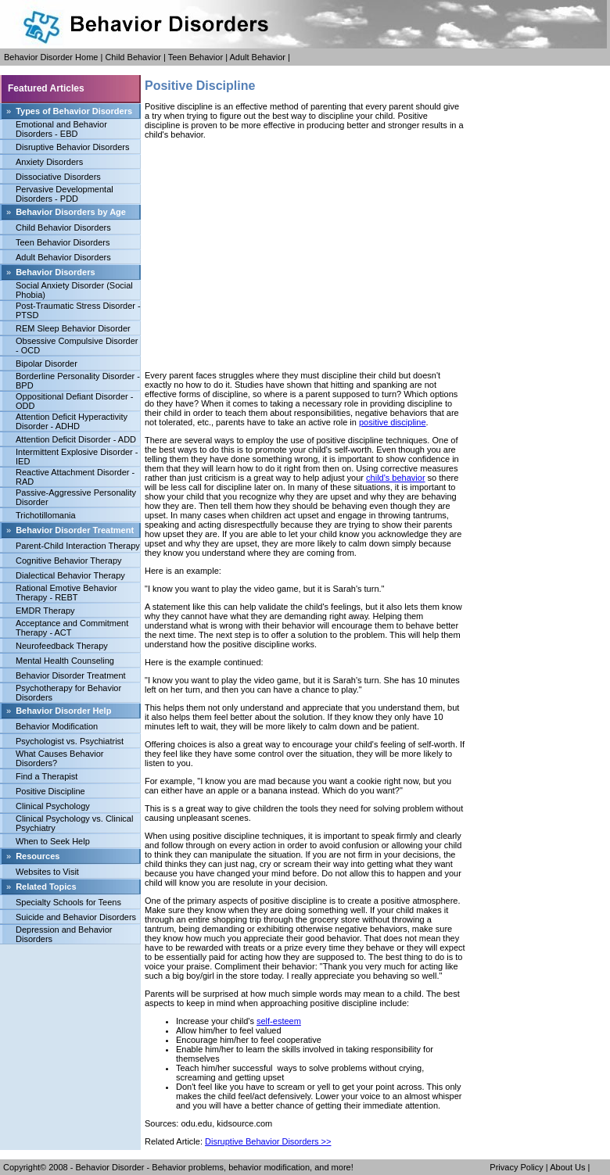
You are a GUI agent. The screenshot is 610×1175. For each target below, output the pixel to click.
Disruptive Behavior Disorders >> (268, 1141)
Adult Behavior (257, 57)
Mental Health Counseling (65, 660)
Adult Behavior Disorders (63, 257)
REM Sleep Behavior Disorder (73, 328)
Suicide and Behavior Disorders (76, 917)
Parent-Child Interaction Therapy (78, 545)
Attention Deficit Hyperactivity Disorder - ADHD (71, 421)
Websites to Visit (47, 871)
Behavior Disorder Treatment (71, 675)
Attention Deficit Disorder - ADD (76, 439)
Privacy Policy (516, 1167)
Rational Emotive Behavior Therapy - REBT (66, 592)
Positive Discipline (50, 791)
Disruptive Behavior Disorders (73, 147)
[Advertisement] (305, 255)
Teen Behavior (195, 57)
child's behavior (395, 477)
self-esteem (279, 1021)
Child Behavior (133, 57)
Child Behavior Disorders (63, 227)
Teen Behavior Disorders (62, 242)
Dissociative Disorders (58, 176)
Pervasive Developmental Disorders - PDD (64, 193)
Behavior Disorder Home (51, 57)
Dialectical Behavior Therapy (70, 575)
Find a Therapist (46, 776)
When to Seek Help (53, 841)
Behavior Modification (57, 726)
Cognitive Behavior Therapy (69, 560)
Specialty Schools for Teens (68, 902)
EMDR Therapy (45, 610)
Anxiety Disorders (49, 162)
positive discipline (392, 422)
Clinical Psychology (53, 806)
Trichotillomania (46, 515)
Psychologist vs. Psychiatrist (70, 741)
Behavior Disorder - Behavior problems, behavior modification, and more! (214, 1167)
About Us (567, 1167)
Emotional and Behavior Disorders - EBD (61, 129)
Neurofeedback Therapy (62, 645)
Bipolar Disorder (46, 363)
